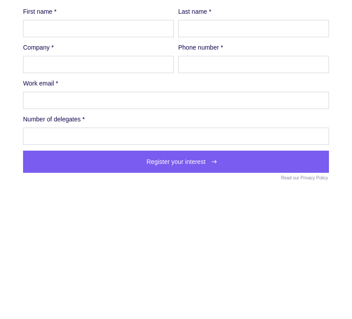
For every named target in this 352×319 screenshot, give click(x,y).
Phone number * (200, 47)
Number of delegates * (54, 119)
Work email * (40, 83)
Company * (38, 47)
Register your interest (175, 161)
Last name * (194, 11)
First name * (39, 11)
